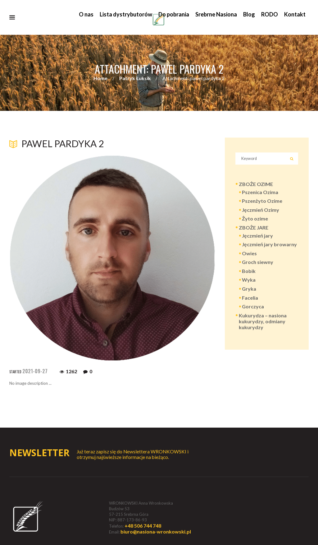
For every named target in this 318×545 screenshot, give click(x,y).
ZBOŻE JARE (253, 228)
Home (100, 78)
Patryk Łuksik (135, 78)
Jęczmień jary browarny (269, 245)
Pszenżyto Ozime (262, 201)
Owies (249, 254)
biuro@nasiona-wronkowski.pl (155, 531)
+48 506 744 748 (143, 526)
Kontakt (295, 14)
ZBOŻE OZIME (256, 185)
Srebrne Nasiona (216, 14)
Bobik (249, 271)
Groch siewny (257, 263)
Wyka (249, 280)
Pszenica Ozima (260, 192)
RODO (269, 14)
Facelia (250, 298)
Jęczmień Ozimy (260, 210)
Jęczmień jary (257, 236)
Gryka (249, 289)
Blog (249, 14)
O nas (86, 14)
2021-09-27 (35, 371)
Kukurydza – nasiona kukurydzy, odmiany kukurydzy (263, 321)
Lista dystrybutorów (126, 14)
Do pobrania (173, 14)
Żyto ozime (255, 219)
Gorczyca (253, 307)
